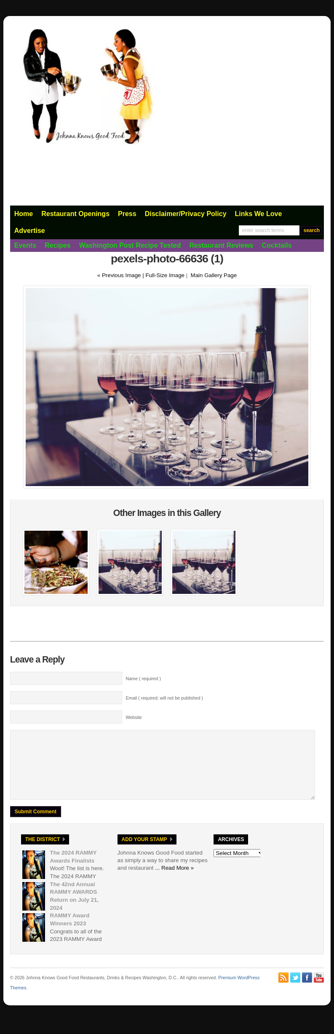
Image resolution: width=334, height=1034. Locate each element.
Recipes (57, 245)
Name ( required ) (143, 678)
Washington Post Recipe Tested (130, 245)
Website (134, 717)
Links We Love (258, 213)
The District (42, 852)
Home (23, 213)
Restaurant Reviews (221, 245)
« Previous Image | (121, 275)
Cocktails (277, 245)
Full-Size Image (164, 275)
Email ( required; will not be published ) (164, 697)
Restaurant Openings (75, 213)
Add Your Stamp (144, 852)
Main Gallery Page (214, 275)
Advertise (29, 230)
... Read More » (174, 880)
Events (25, 245)
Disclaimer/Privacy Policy (186, 213)
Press (127, 213)
